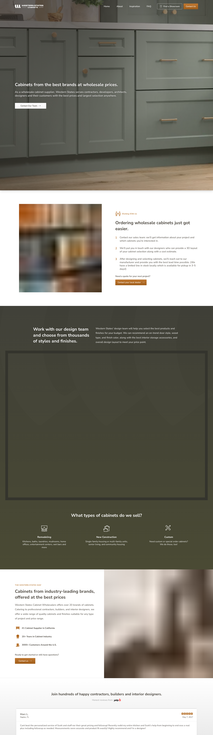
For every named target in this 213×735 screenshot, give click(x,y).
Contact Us (191, 6)
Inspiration (134, 6)
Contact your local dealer (131, 282)
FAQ (149, 6)
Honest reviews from (106, 700)
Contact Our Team (31, 105)
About (120, 6)
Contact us (25, 661)
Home (107, 6)
